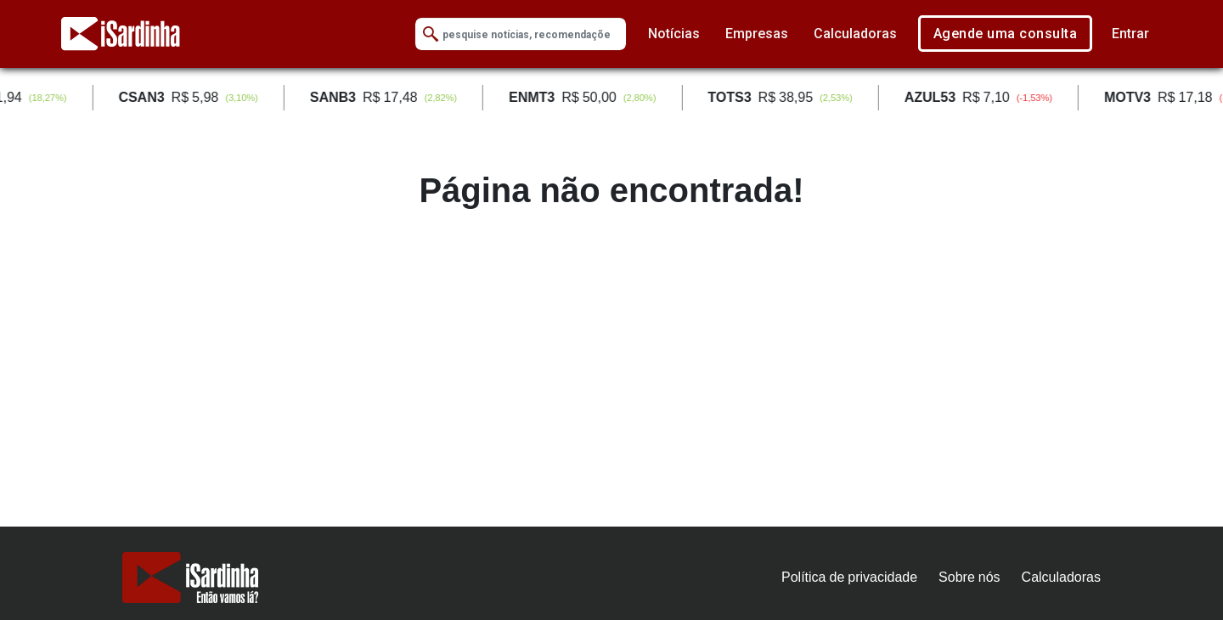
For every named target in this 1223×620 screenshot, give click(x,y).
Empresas (756, 33)
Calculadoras (855, 33)
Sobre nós (969, 577)
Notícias (674, 33)
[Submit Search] (430, 34)
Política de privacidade (849, 577)
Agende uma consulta (1005, 33)
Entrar (1130, 33)
